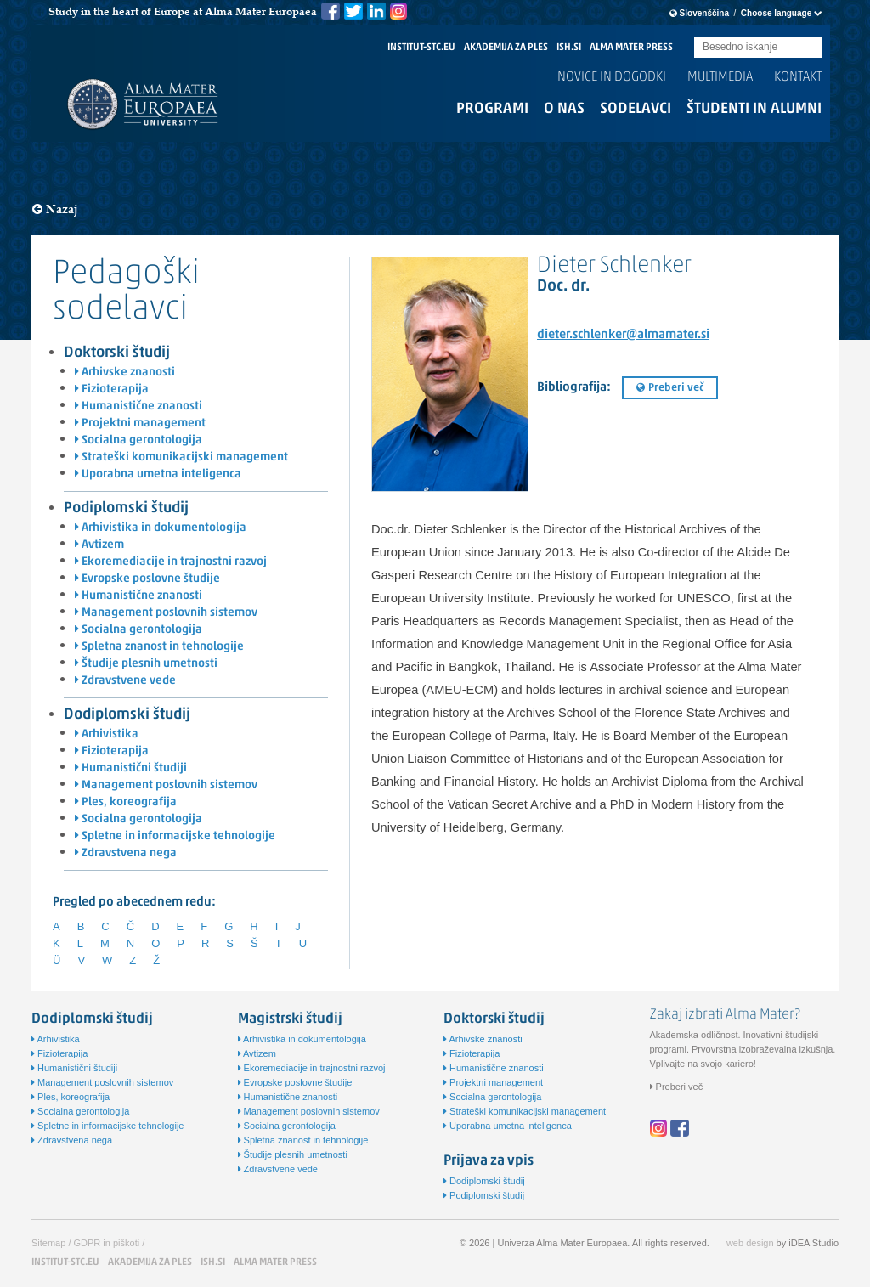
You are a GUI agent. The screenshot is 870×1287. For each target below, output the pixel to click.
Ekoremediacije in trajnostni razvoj (171, 562)
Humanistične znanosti (138, 406)
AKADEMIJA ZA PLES (506, 47)
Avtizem (99, 545)
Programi (492, 109)
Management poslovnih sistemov (166, 613)
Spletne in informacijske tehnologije (175, 836)
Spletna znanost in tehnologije (159, 647)
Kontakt (798, 77)
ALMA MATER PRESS (631, 47)
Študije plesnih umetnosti (146, 664)
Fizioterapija (112, 389)
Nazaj (55, 209)
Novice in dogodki (611, 77)
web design (750, 1243)
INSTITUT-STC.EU (421, 47)
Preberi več (669, 387)
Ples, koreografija (126, 802)
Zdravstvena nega (126, 853)
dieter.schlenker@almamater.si (623, 335)
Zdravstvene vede (125, 681)
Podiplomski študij (126, 508)
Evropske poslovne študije (147, 579)
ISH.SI (568, 47)
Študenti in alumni (754, 109)
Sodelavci (635, 109)
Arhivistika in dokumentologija (160, 528)
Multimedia (720, 77)
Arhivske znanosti (125, 372)
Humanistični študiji (131, 768)
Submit (809, 48)
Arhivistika (106, 734)
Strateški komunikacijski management (181, 457)
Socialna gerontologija (138, 440)
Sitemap (48, 1243)
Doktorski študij (117, 353)
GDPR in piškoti (107, 1243)
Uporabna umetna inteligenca (158, 474)
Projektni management (140, 423)
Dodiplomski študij (127, 715)
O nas (564, 109)
